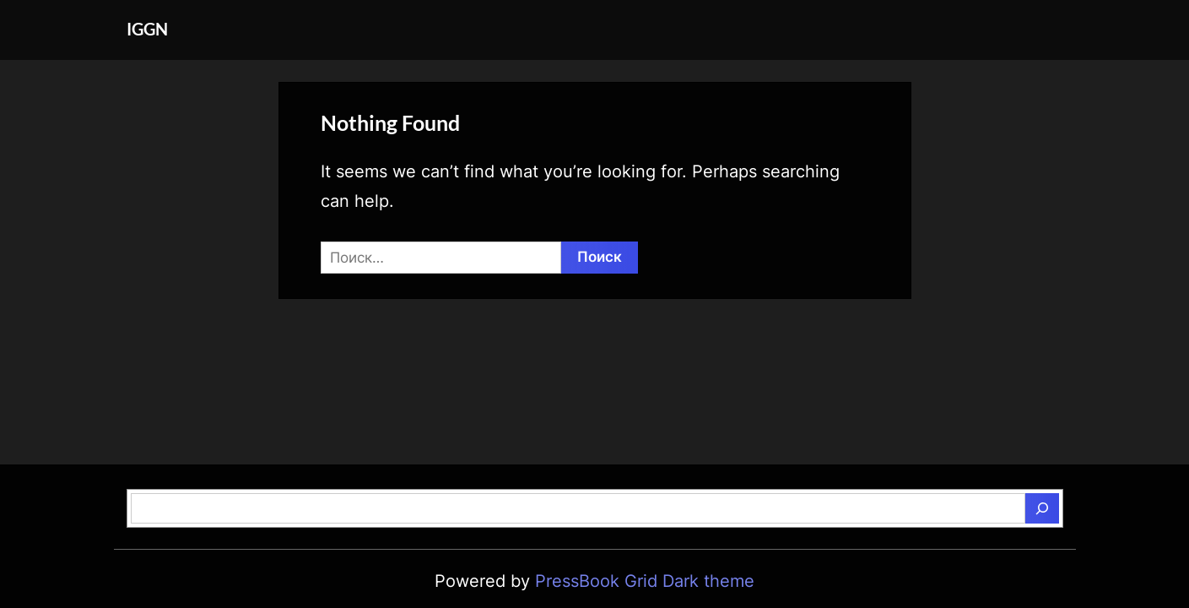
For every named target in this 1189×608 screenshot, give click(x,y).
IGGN (147, 29)
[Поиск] (1042, 508)
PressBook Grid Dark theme (644, 581)
